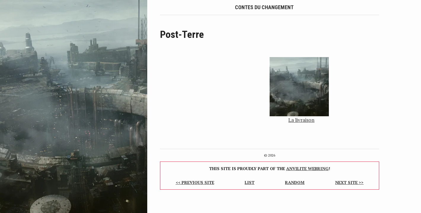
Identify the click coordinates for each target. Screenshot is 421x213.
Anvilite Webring (307, 168)
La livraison (301, 120)
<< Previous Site (195, 182)
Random (295, 182)
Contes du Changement (264, 7)
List (249, 182)
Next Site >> (349, 182)
